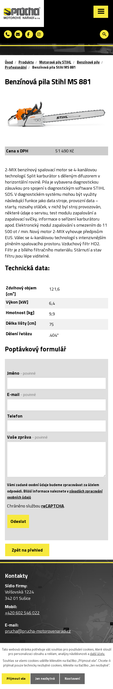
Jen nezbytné (45, 678)
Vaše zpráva (27, 437)
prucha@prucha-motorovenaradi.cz (38, 631)
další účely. (97, 653)
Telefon (14, 416)
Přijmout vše (16, 678)
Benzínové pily (88, 62)
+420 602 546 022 (22, 613)
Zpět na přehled (27, 550)
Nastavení (72, 678)
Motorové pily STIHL (55, 62)
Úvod (9, 62)
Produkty (26, 62)
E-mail (21, 394)
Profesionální (16, 67)
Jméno (21, 373)
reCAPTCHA (52, 506)
